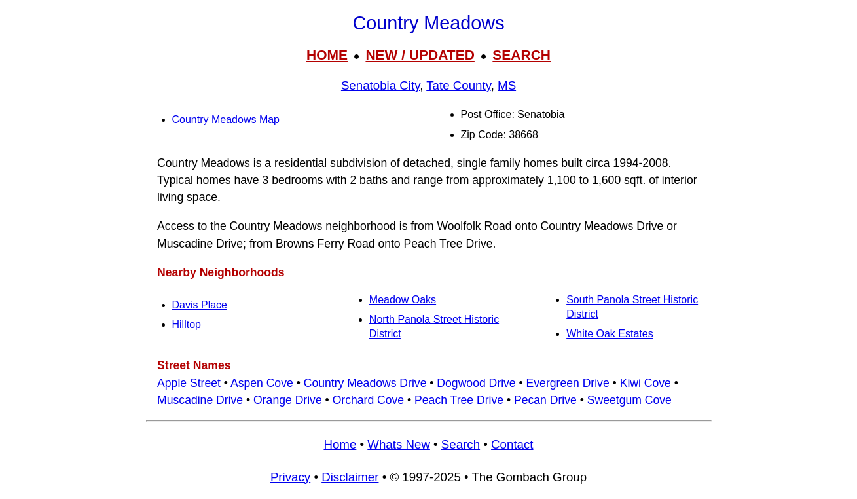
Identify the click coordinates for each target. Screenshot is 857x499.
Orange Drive (287, 400)
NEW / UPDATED (419, 54)
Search (460, 444)
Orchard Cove (369, 400)
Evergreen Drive (568, 383)
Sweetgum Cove (629, 400)
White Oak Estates (609, 333)
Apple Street (189, 383)
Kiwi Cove (645, 383)
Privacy (290, 477)
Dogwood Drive (476, 383)
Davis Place (199, 304)
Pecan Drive (545, 400)
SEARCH (521, 54)
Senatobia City (380, 85)
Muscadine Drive (200, 400)
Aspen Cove (261, 383)
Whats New (398, 444)
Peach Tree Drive (458, 400)
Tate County (458, 85)
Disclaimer (349, 477)
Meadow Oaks (402, 299)
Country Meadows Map (226, 119)
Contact (512, 444)
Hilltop (186, 324)
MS (507, 85)
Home (339, 444)
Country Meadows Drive (365, 383)
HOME (327, 54)
